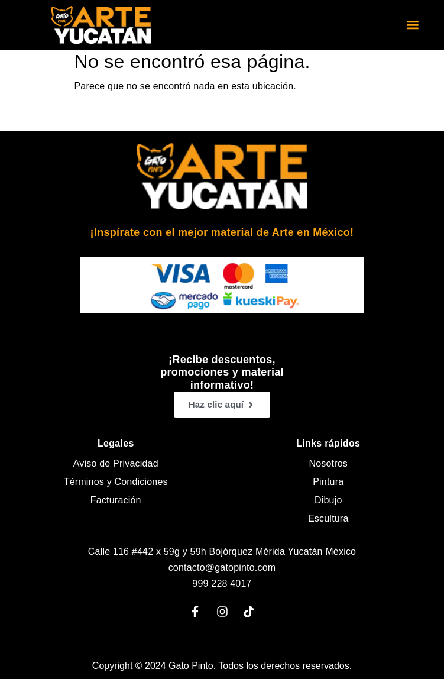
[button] (413, 25)
